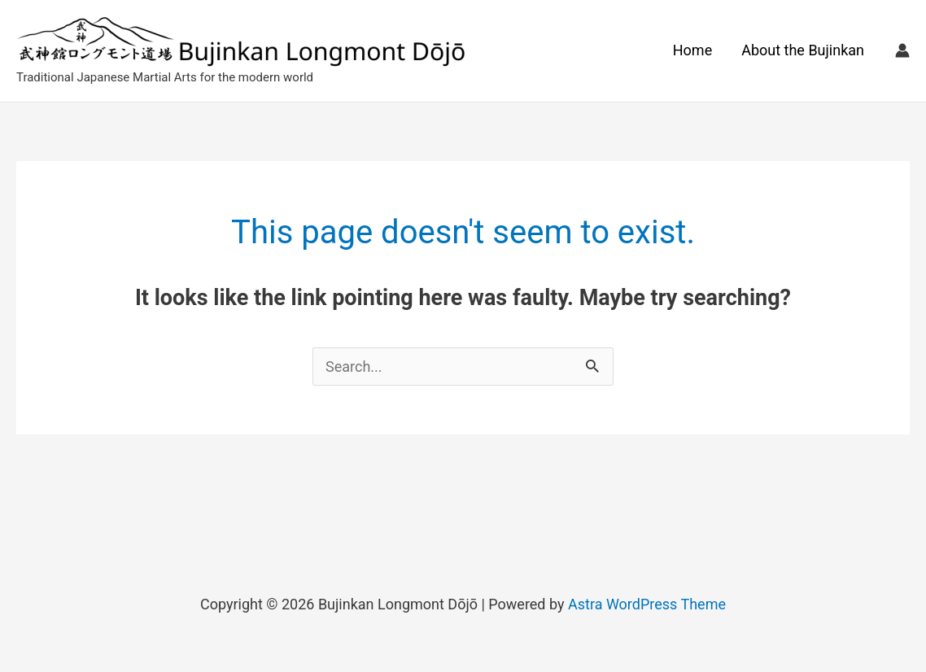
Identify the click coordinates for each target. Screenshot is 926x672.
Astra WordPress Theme (647, 604)
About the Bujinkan (802, 50)
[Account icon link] (902, 50)
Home (692, 50)
